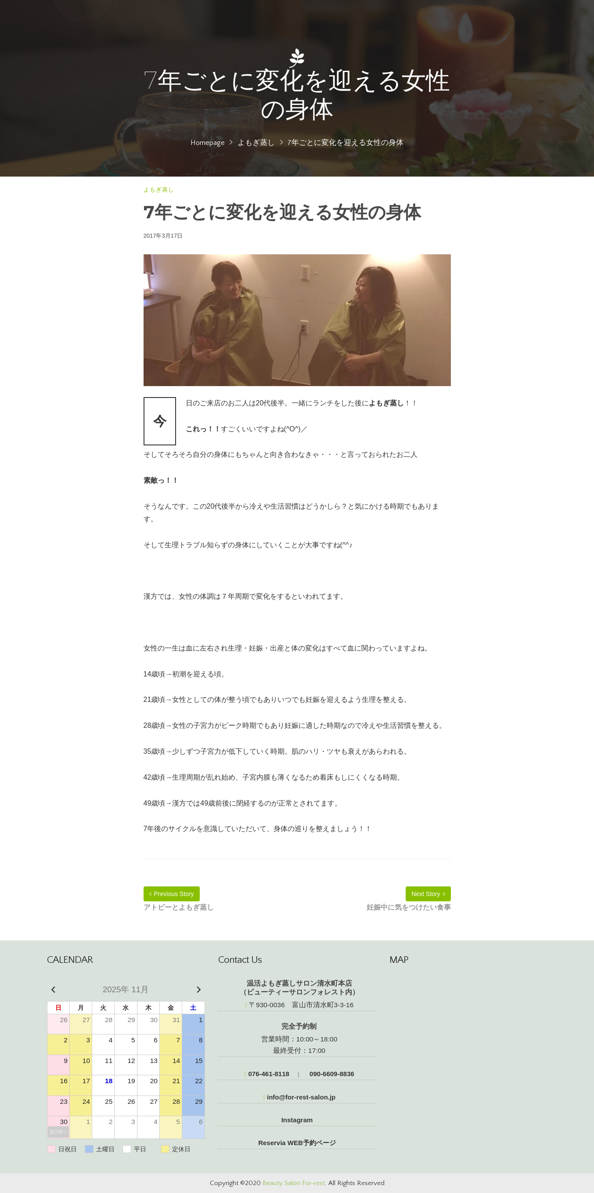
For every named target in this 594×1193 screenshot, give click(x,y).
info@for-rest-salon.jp (299, 1097)
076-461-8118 (266, 1073)
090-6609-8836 (331, 1073)
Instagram (297, 1120)
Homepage (208, 143)
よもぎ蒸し (256, 143)
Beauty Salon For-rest (294, 1183)
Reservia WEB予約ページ (297, 1142)
